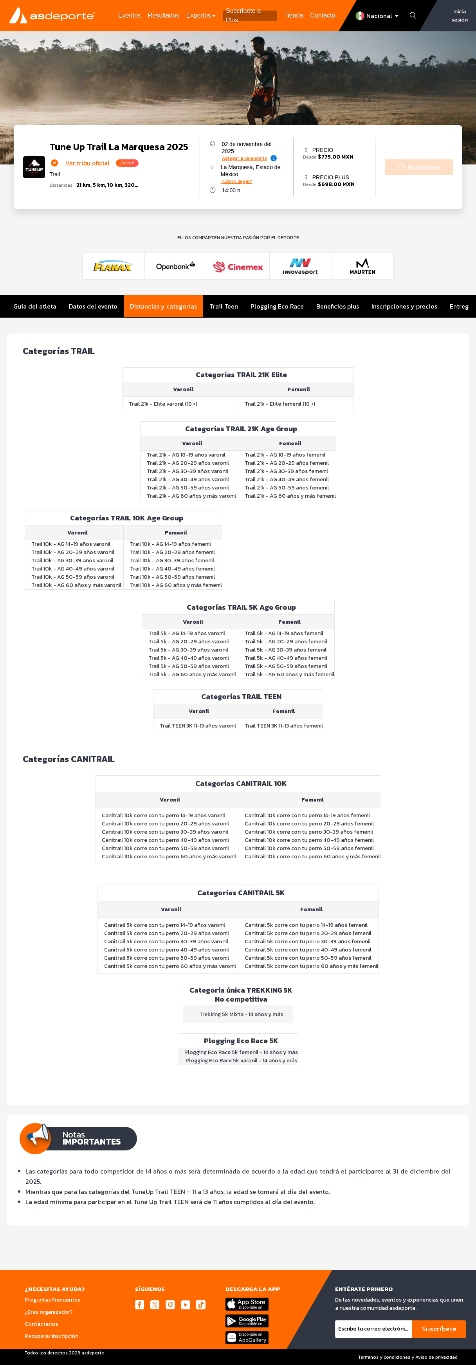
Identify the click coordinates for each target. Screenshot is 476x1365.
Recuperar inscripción (51, 1336)
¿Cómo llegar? (236, 181)
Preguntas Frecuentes (52, 1300)
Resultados (163, 15)
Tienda (293, 15)
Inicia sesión (459, 15)
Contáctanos (41, 1324)
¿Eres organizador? (49, 1312)
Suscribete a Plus (243, 16)
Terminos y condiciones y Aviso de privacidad (408, 1357)
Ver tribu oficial (87, 163)
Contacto (322, 15)
